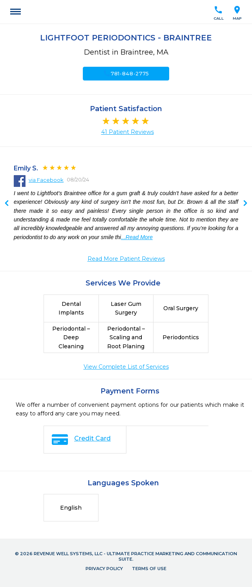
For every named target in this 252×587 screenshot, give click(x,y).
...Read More (137, 237)
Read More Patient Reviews (126, 258)
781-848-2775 (126, 73)
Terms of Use (149, 568)
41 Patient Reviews (127, 131)
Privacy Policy (104, 568)
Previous (245, 204)
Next (7, 204)
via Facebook (46, 180)
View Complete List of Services (126, 366)
